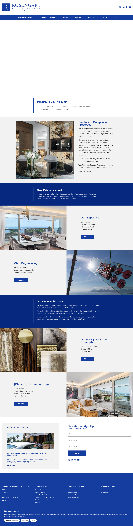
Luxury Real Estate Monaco (42, 495)
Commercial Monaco (73, 495)
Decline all (25, 520)
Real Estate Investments (41, 500)
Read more (11, 464)
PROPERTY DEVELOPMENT (23, 17)
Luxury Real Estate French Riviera (44, 497)
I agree (33, 520)
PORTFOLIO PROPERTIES (47, 17)
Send (77, 452)
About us (91, 17)
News (116, 17)
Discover (87, 237)
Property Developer (40, 490)
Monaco (65, 17)
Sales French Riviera (73, 497)
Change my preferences (12, 520)
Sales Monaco (72, 490)
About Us (37, 502)
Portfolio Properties (40, 492)
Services (78, 17)
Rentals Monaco (72, 492)
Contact (104, 17)
